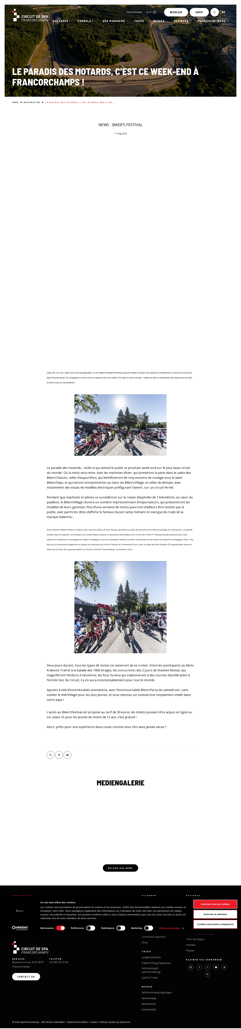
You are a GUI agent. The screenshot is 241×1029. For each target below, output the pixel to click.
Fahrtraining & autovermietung (151, 970)
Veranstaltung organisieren (202, 908)
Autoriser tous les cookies (215, 999)
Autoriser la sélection (215, 1009)
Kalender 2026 (150, 908)
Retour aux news (120, 868)
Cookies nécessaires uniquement (215, 1019)
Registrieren (28, 926)
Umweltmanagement (154, 937)
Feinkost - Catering (197, 913)
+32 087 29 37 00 (58, 964)
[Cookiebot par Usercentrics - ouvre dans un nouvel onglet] (19, 1023)
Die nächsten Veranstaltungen (159, 902)
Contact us (27, 978)
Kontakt (190, 945)
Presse (190, 951)
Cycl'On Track (149, 978)
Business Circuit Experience (202, 902)
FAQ (188, 928)
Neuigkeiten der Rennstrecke (159, 932)
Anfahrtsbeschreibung (199, 934)
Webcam (176, 13)
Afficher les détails (169, 1023)
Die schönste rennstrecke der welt (159, 924)
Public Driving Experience (156, 963)
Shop (199, 13)
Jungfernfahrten (151, 958)
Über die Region (195, 940)
